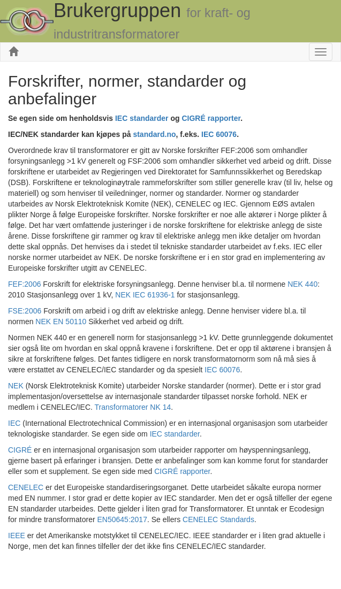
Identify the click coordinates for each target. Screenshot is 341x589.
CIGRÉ (20, 450)
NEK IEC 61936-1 (145, 294)
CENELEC (25, 487)
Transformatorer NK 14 (133, 407)
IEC (14, 423)
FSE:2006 (24, 311)
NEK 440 (302, 284)
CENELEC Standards (218, 519)
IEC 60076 (222, 369)
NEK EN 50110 (60, 321)
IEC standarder (175, 434)
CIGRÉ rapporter (182, 471)
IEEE (16, 535)
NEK (16, 385)
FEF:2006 (24, 284)
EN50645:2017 (122, 519)
